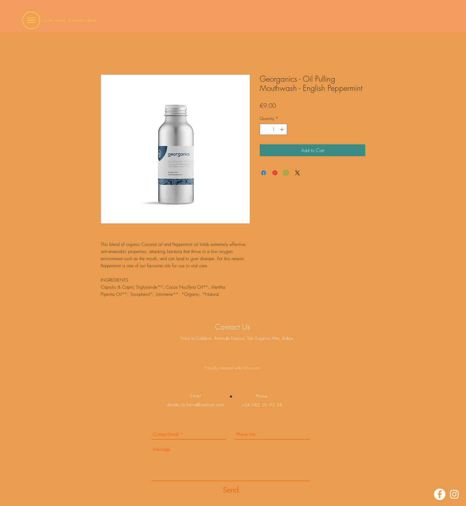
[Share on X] (297, 172)
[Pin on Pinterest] (274, 172)
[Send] (231, 490)
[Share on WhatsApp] (286, 172)
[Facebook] (439, 494)
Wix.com (251, 368)
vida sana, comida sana (70, 20)
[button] (31, 20)
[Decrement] (264, 129)
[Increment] (282, 129)
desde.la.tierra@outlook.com (195, 405)
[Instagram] (454, 494)
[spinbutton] (273, 129)
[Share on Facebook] (263, 172)
